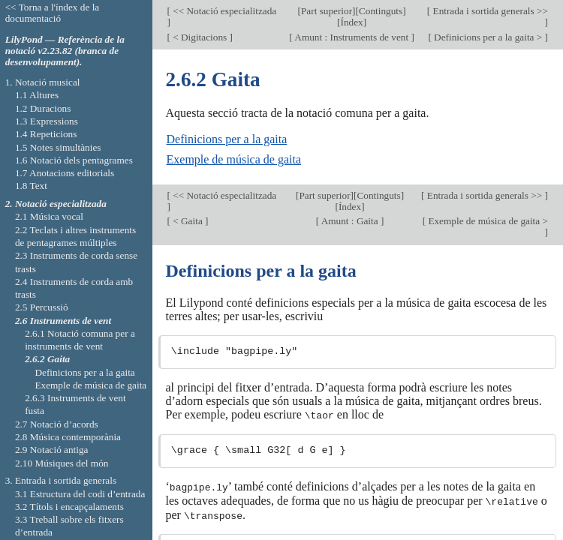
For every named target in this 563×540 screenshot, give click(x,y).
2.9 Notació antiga (52, 449)
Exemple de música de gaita (234, 159)
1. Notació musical (42, 82)
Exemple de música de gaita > (487, 220)
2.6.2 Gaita (47, 358)
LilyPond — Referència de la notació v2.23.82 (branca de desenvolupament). (65, 51)
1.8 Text (31, 185)
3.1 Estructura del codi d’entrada (80, 494)
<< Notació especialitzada (223, 10)
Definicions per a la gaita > (488, 37)
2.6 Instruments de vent (63, 320)
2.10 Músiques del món (62, 463)
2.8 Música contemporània (68, 436)
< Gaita (187, 220)
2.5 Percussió (41, 307)
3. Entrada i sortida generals (60, 480)
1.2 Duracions (43, 108)
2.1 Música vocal (49, 216)
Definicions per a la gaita (227, 139)
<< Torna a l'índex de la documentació (52, 13)
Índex (351, 22)
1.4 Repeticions (46, 134)
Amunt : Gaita (350, 220)
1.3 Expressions (46, 121)
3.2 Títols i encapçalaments (69, 506)
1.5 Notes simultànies (58, 147)
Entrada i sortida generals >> (489, 10)
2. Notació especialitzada (56, 203)
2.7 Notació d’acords (56, 424)
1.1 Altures (37, 94)
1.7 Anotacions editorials (64, 172)
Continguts (380, 10)
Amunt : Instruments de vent (352, 37)
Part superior (326, 10)
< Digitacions (200, 37)
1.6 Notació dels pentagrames (74, 160)
